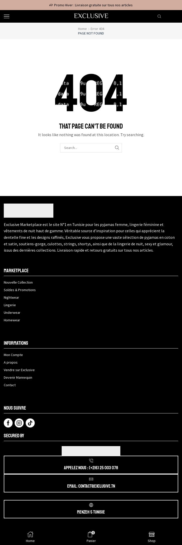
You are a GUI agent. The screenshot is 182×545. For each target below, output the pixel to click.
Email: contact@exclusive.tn (91, 486)
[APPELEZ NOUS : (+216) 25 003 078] (91, 461)
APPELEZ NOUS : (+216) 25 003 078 (91, 468)
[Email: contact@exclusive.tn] (91, 479)
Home (82, 28)
